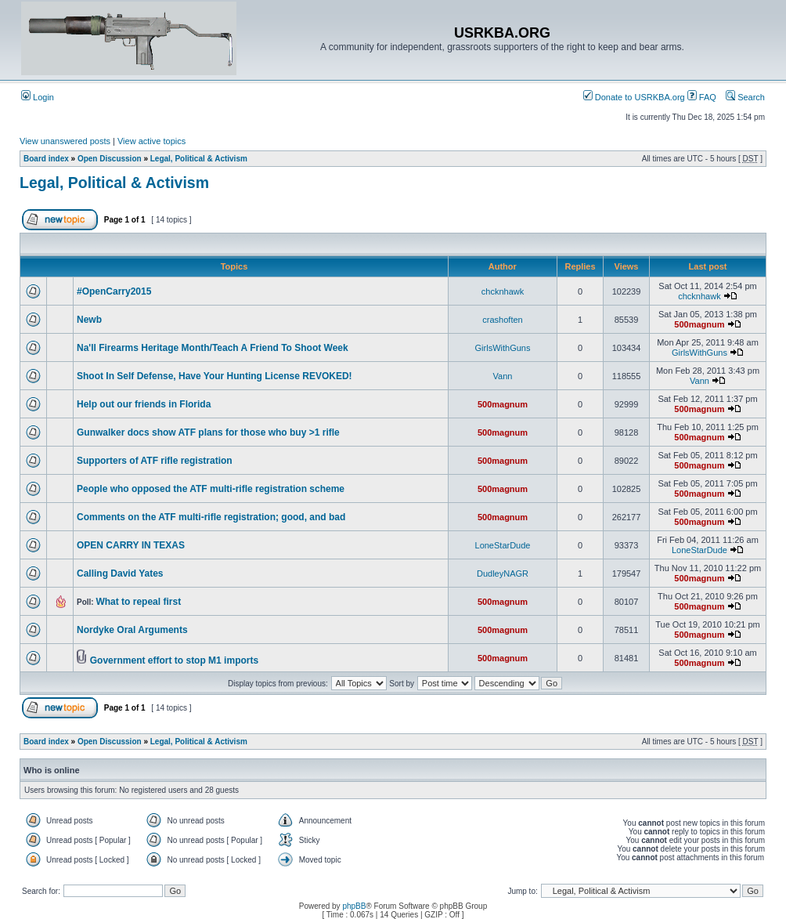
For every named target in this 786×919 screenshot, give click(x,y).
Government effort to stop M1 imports (174, 660)
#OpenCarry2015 (114, 291)
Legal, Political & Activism (198, 158)
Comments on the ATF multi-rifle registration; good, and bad (211, 517)
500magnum (699, 324)
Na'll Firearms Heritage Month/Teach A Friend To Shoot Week (212, 347)
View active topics (151, 141)
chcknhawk (502, 291)
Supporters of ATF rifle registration (155, 460)
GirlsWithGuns (503, 348)
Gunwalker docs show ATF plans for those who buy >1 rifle (208, 432)
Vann (503, 376)
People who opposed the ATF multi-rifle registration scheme (210, 488)
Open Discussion (110, 158)
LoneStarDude (503, 545)
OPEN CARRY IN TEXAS (131, 545)
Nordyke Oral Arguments (132, 629)
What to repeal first (138, 601)
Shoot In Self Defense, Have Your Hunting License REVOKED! (214, 376)
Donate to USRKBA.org (634, 97)
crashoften (502, 319)
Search (745, 97)
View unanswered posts (65, 141)
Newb (89, 319)
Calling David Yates (120, 573)
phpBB (354, 906)
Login (37, 97)
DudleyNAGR (502, 573)
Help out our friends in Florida (144, 404)
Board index (46, 158)
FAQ (701, 97)
